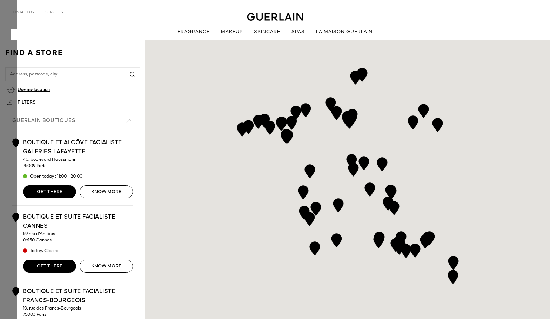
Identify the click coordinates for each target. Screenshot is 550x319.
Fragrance (193, 31)
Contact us (22, 12)
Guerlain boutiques (72, 120)
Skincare (267, 31)
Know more (106, 192)
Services (54, 12)
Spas (298, 31)
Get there (49, 192)
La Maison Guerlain (344, 31)
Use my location (34, 89)
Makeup (232, 31)
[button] (425, 240)
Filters (27, 102)
